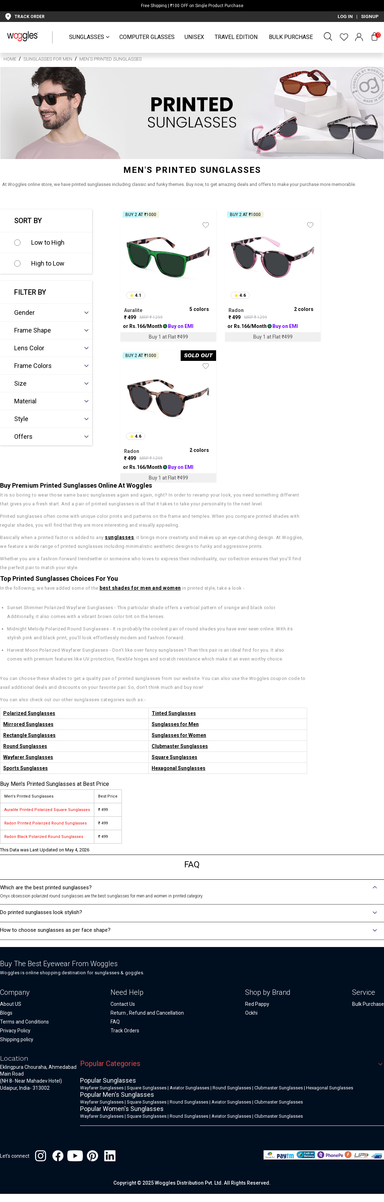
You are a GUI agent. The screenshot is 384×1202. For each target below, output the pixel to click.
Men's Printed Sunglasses (110, 59)
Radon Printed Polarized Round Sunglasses (45, 823)
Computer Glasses (147, 37)
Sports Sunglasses (25, 768)
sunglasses (119, 537)
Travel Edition (236, 37)
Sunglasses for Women (179, 735)
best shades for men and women (140, 588)
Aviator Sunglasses (189, 1087)
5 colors (199, 309)
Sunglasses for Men (47, 59)
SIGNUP (370, 16)
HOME (10, 59)
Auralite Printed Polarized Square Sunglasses (47, 809)
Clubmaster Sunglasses (180, 746)
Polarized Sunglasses (29, 713)
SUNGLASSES (86, 37)
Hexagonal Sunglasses (178, 768)
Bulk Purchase (291, 37)
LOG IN (345, 16)
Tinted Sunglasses (174, 713)
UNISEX (194, 37)
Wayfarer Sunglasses (28, 757)
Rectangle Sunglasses (29, 735)
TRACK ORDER (30, 16)
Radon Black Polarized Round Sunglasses (43, 836)
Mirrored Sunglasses (28, 724)
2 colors (304, 309)
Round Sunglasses (25, 746)
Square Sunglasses (174, 757)
